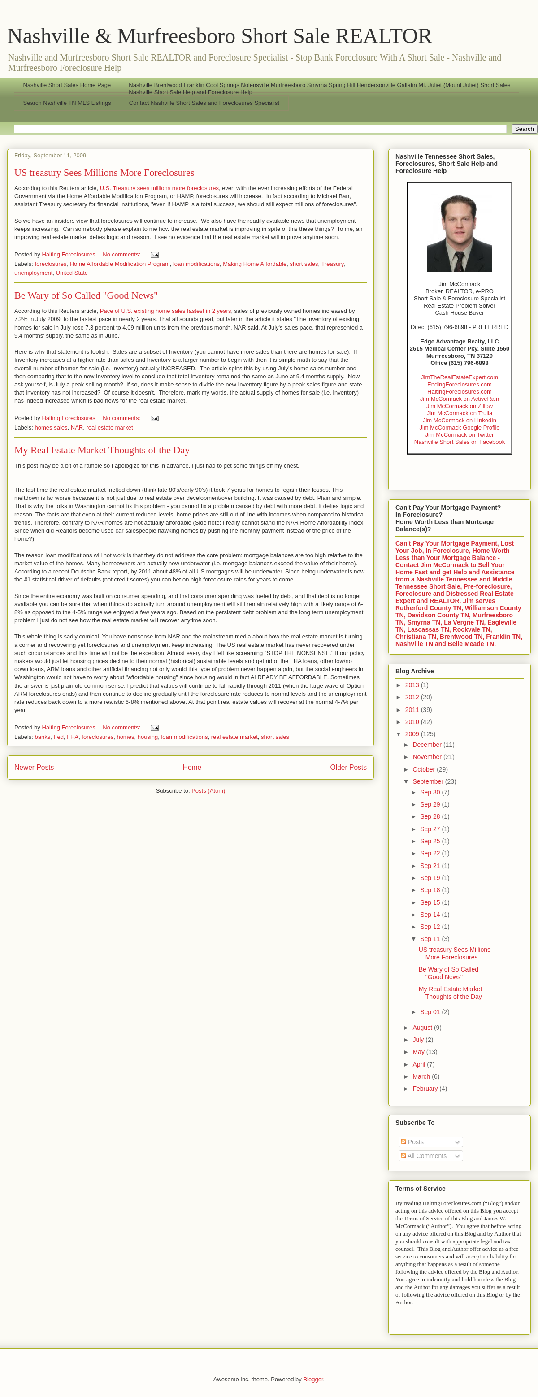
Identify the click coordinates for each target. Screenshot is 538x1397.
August (423, 1027)
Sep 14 (431, 914)
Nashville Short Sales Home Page (67, 85)
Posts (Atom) (208, 790)
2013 (413, 685)
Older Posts (348, 767)
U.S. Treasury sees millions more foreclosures (159, 188)
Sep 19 (431, 877)
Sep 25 (431, 841)
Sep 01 (431, 1011)
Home (192, 767)
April (419, 1064)
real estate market (109, 427)
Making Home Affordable (254, 263)
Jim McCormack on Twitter (459, 434)
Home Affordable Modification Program (120, 263)
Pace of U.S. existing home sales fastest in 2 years (165, 311)
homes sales (51, 427)
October (424, 769)
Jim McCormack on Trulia (460, 413)
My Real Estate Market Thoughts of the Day (102, 450)
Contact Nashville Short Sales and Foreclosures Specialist (204, 103)
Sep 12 (431, 926)
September (428, 781)
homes (125, 736)
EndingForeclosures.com (459, 384)
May (419, 1051)
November (427, 756)
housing (148, 736)
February (425, 1088)
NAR (77, 427)
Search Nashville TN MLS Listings (67, 103)
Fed (58, 736)
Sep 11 (431, 938)
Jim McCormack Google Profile (459, 427)
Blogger (313, 1379)
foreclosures (51, 263)
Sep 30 (431, 792)
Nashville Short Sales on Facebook (459, 441)
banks (43, 736)
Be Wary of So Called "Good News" (86, 295)
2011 (413, 709)
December (427, 744)
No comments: (122, 254)
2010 (413, 721)
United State (72, 272)
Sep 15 (431, 902)
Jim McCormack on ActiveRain (459, 398)
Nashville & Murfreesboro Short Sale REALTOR (219, 36)
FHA (72, 736)
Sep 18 (431, 890)
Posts (412, 1141)
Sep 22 (431, 853)
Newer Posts (34, 767)
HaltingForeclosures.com (459, 391)
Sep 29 (431, 804)
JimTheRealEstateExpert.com (459, 377)
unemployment (33, 272)
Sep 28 (431, 816)
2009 (413, 734)
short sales (304, 263)
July (418, 1039)
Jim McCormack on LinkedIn (459, 420)
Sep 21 (431, 865)
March (422, 1076)
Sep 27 (431, 829)
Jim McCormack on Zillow (459, 406)
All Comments (424, 1155)
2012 (413, 697)
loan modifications (196, 263)
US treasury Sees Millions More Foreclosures (104, 172)
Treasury (332, 263)
